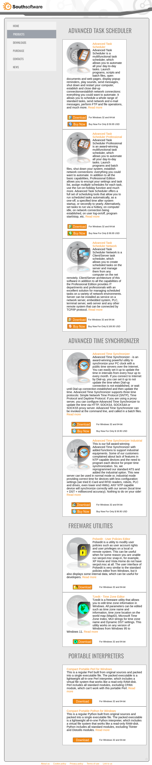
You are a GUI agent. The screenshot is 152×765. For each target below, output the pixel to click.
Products (18, 34)
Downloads (19, 42)
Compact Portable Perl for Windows (89, 669)
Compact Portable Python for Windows (91, 710)
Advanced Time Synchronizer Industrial (117, 440)
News (16, 67)
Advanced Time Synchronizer (111, 353)
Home (16, 26)
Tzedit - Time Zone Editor (109, 596)
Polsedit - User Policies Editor (111, 539)
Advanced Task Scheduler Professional (107, 135)
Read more (95, 107)
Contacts (18, 59)
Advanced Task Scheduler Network (105, 244)
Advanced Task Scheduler (102, 45)
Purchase (18, 51)
